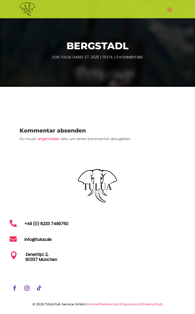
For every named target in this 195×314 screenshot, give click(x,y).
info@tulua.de (38, 239)
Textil (107, 57)
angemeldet (49, 138)
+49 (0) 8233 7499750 (46, 224)
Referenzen (109, 304)
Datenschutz (152, 304)
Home (93, 304)
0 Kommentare (129, 57)
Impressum (131, 304)
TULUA (65, 57)
